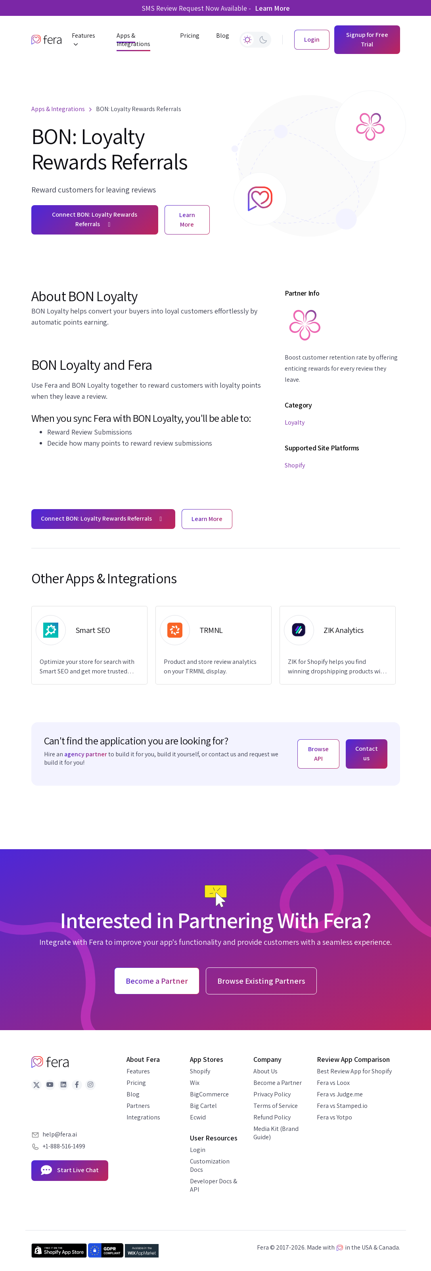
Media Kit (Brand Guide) (276, 1133)
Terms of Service (275, 1106)
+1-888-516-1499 (63, 1146)
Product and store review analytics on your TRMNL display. (210, 666)
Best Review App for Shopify (354, 1071)
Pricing (136, 1083)
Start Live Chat (70, 1170)
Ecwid (198, 1117)
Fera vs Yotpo (334, 1117)
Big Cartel (203, 1106)
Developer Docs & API (213, 1185)
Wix (194, 1083)
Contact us (366, 753)
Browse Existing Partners (261, 981)
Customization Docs (210, 1165)
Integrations (143, 1117)
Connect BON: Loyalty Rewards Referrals (94, 219)
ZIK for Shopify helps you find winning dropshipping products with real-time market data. (337, 667)
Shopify (295, 465)
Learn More (272, 8)
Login (197, 1150)
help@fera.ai (59, 1134)
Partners (138, 1106)
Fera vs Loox (333, 1083)
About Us (265, 1071)
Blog (133, 1094)
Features (138, 1071)
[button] (85, 39)
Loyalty (295, 422)
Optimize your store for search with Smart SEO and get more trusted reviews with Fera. (87, 667)
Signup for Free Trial (367, 39)
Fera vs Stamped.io (342, 1106)
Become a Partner (277, 1083)
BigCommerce (209, 1094)
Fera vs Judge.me (340, 1094)
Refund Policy (272, 1117)
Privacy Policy (272, 1094)
